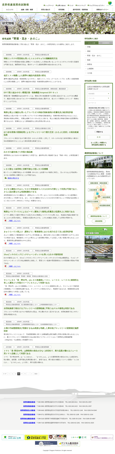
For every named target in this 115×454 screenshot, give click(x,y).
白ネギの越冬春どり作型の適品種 (18, 152)
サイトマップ (81, 5)
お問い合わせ (61, 5)
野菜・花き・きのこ (94, 55)
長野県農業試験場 (29, 402)
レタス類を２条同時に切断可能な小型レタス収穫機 (26, 169)
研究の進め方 (45, 9)
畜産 (88, 60)
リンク (71, 5)
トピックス (9, 9)
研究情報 (61, 9)
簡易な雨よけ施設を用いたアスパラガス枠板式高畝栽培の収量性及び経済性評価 (38, 112)
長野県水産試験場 (29, 423)
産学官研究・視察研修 (80, 9)
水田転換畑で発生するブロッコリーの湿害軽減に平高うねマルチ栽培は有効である (39, 308)
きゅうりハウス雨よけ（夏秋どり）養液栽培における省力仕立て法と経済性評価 (38, 232)
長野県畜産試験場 (29, 414)
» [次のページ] (31, 374)
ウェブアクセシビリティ (96, 5)
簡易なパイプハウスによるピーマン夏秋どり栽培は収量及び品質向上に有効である (39, 212)
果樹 (88, 51)
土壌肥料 (90, 69)
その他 (89, 73)
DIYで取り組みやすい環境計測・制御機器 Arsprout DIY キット (31, 93)
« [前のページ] (9, 374)
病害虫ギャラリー (102, 9)
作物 (88, 47)
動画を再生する (13, 178)
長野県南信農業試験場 (27, 418)
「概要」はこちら (14, 221)
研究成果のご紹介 (91, 39)
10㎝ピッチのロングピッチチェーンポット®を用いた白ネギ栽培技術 (33, 254)
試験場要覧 (98, 221)
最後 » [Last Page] (36, 374)
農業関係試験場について (99, 216)
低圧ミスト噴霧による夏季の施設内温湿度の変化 (25, 75)
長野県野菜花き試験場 (27, 410)
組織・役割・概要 (27, 9)
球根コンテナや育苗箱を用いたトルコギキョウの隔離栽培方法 (30, 58)
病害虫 (89, 64)
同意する (99, 132)
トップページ (49, 5)
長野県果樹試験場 (29, 406)
